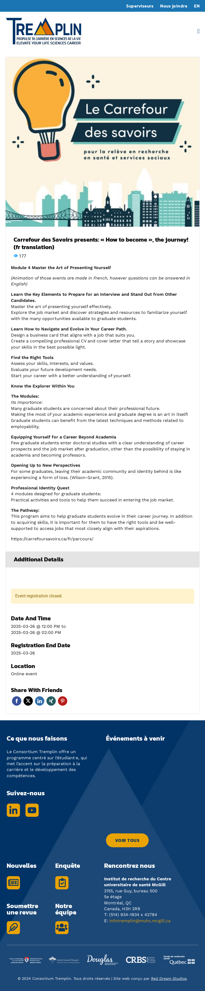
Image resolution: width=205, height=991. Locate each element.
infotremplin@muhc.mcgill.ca (140, 920)
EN (197, 6)
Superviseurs (139, 6)
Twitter (28, 701)
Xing (51, 701)
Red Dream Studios (169, 978)
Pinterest (62, 701)
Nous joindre (173, 6)
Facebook (16, 701)
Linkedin (39, 701)
